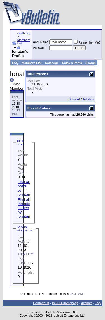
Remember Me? (87, 42)
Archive (86, 303)
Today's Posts (72, 63)
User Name (41, 42)
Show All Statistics (81, 99)
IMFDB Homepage (65, 303)
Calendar (51, 63)
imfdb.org (23, 33)
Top (98, 303)
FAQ (15, 63)
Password (39, 47)
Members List (32, 63)
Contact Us (41, 303)
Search (90, 63)
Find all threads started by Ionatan (24, 207)
